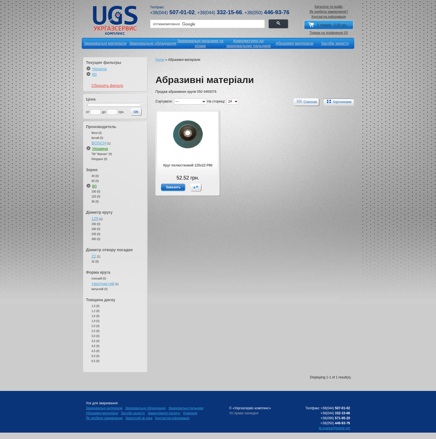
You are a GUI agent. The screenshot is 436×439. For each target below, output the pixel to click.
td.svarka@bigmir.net (334, 428)
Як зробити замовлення (104, 418)
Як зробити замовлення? (328, 12)
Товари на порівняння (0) (328, 33)
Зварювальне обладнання (145, 408)
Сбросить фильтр (107, 85)
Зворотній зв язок (138, 418)
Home (159, 60)
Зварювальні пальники (185, 408)
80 (94, 74)
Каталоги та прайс (328, 7)
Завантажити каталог (164, 413)
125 (94, 218)
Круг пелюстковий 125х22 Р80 (187, 165)
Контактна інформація (328, 17)
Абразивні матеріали (102, 413)
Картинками (338, 101)
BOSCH (98, 143)
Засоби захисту (133, 413)
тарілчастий (102, 283)
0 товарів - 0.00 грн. (332, 25)
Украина (100, 148)
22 (93, 256)
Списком (306, 101)
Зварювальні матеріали (104, 408)
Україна (99, 68)
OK (135, 112)
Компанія (190, 413)
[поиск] (207, 24)
